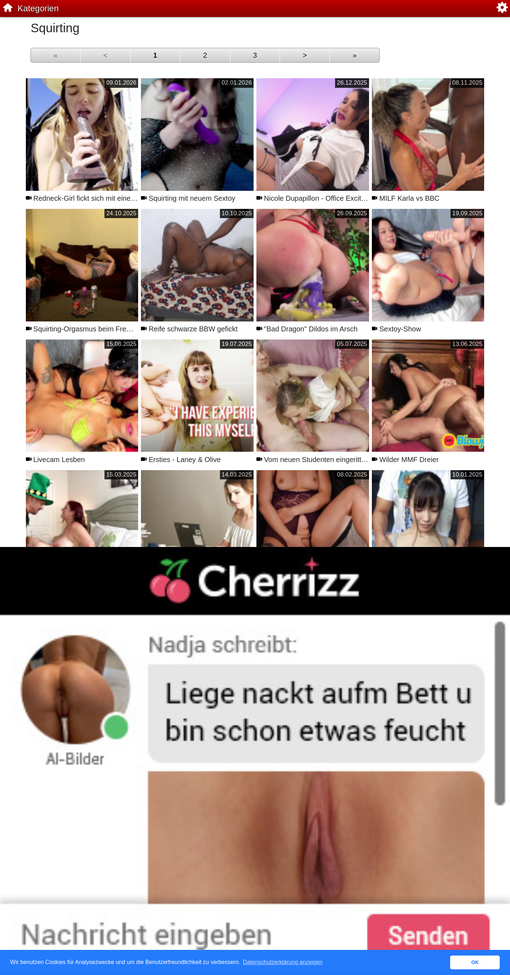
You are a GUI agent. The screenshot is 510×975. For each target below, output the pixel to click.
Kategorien (38, 8)
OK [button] (475, 962)
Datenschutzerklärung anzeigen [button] (283, 962)
